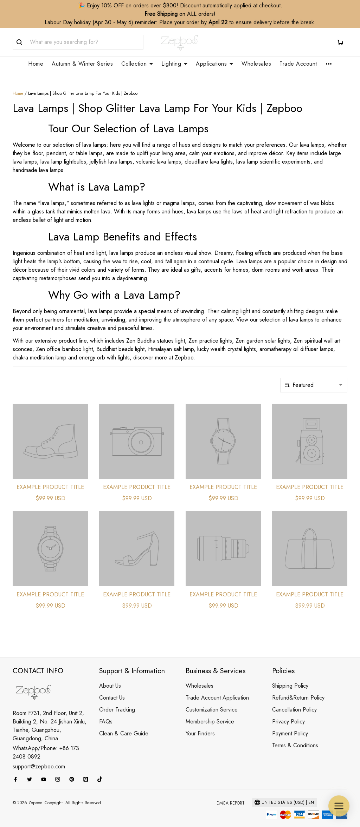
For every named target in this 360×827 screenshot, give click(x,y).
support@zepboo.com (39, 758)
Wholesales (256, 63)
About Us (110, 677)
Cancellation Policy (294, 701)
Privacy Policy (288, 713)
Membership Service (210, 713)
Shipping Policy (290, 677)
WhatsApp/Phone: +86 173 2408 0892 (46, 744)
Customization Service (212, 701)
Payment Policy (290, 725)
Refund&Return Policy (298, 689)
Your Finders (200, 725)
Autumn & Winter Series (82, 63)
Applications (214, 63)
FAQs (105, 713)
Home (35, 63)
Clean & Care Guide (123, 725)
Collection (137, 63)
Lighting (174, 63)
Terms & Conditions (295, 737)
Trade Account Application (217, 689)
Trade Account (298, 63)
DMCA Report (231, 795)
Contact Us (112, 689)
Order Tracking (117, 701)
